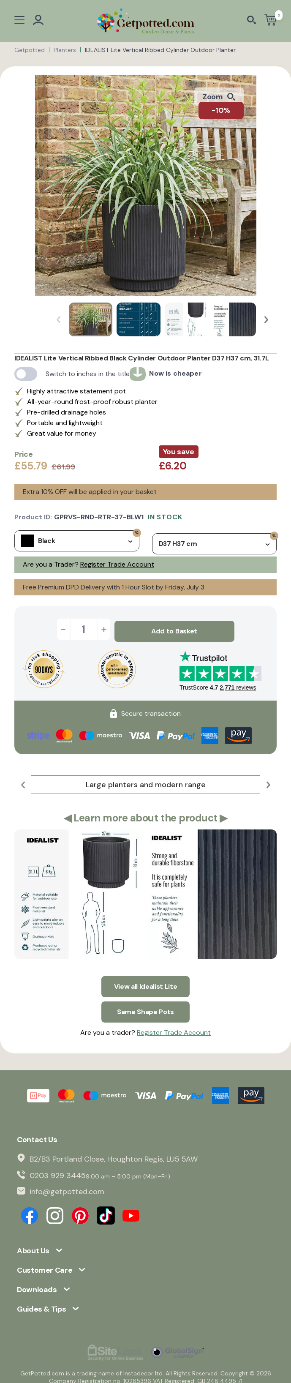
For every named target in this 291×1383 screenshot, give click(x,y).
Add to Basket (174, 629)
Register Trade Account (117, 564)
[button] (266, 320)
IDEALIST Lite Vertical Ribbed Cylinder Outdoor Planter (160, 50)
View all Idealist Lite (145, 982)
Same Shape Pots (145, 1005)
